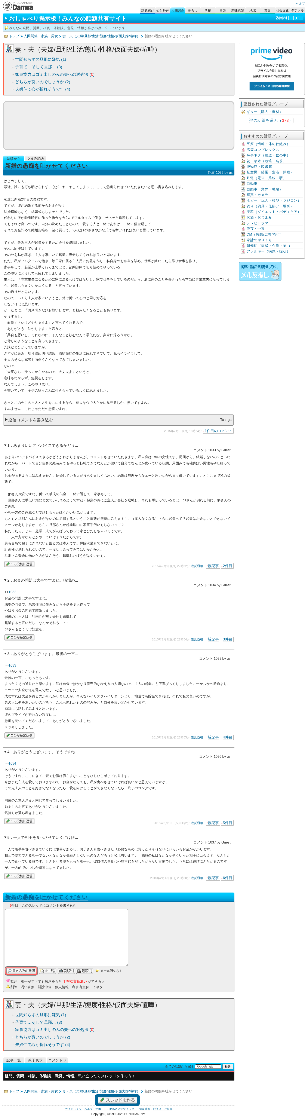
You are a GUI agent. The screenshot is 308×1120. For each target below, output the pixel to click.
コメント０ (57, 1060)
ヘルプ (300, 3)
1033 (12, 665)
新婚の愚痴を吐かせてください (46, 897)
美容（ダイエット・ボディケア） (274, 212)
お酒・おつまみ (259, 217)
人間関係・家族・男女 (41, 36)
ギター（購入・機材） (265, 112)
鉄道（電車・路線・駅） (267, 178)
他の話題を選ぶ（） (271, 120)
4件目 (227, 737)
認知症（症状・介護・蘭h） (269, 245)
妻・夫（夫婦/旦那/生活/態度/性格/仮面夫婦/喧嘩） (101, 36)
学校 (207, 10)
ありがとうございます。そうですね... (45, 752)
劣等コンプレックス (263, 150)
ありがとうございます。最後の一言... (45, 654)
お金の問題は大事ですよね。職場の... (45, 580)
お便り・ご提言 (162, 1109)
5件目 (227, 823)
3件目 (227, 639)
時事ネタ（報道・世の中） (268, 155)
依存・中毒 (256, 228)
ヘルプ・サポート (95, 1109)
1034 (12, 763)
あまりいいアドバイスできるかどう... (45, 445)
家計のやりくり (259, 240)
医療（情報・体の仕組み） (268, 144)
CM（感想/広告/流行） (265, 234)
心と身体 (162, 10)
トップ (14, 36)
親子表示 (35, 1060)
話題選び (147, 10)
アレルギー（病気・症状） (268, 251)
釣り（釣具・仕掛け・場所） (270, 206)
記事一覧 (13, 1060)
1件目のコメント (218, 431)
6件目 (227, 878)
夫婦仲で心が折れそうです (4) (42, 89)
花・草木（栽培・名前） (267, 161)
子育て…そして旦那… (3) (38, 67)
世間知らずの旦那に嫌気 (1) (40, 59)
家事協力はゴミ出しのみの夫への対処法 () (55, 74)
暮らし (192, 10)
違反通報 (197, 566)
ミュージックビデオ (118, 125)
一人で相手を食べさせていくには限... (45, 837)
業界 (267, 10)
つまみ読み (36, 158)
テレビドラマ (257, 223)
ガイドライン (73, 1109)
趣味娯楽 (237, 10)
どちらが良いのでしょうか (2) (42, 82)
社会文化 (282, 10)
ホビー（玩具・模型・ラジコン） (274, 200)
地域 (252, 10)
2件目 (227, 566)
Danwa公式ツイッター (123, 1109)
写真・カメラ (257, 195)
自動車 (252, 183)
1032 (12, 592)
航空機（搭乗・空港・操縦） (270, 172)
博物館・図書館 (259, 166)
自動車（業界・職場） (265, 189)
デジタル (297, 10)
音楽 (222, 10)
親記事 (213, 566)
